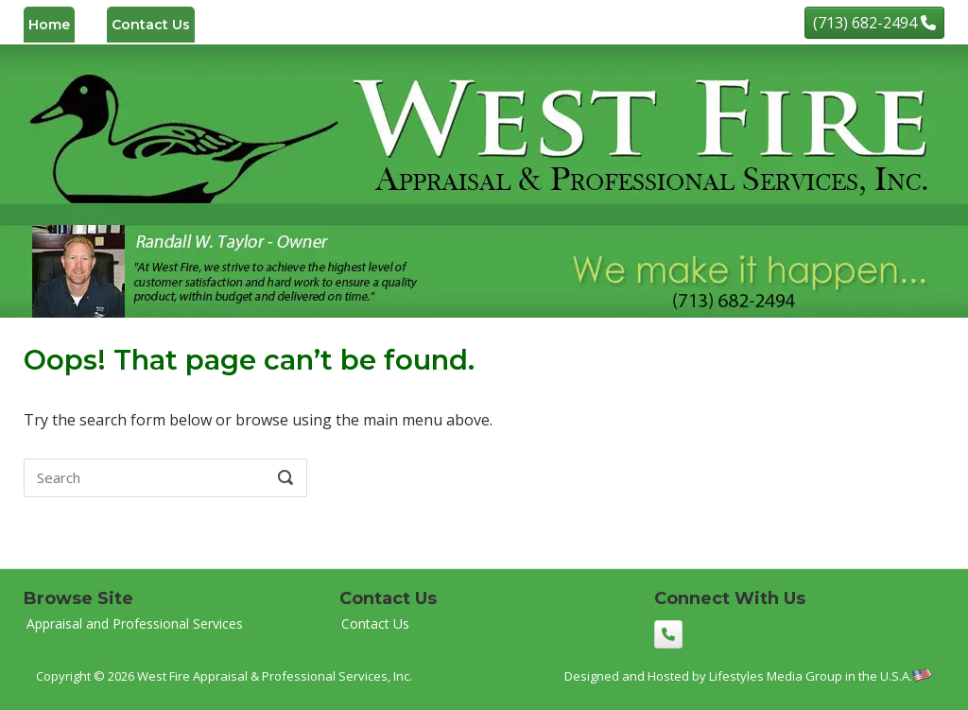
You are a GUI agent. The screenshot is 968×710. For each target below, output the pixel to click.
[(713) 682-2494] (874, 23)
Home (49, 24)
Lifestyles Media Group (775, 675)
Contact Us (151, 24)
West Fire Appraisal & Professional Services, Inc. (274, 675)
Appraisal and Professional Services (134, 623)
